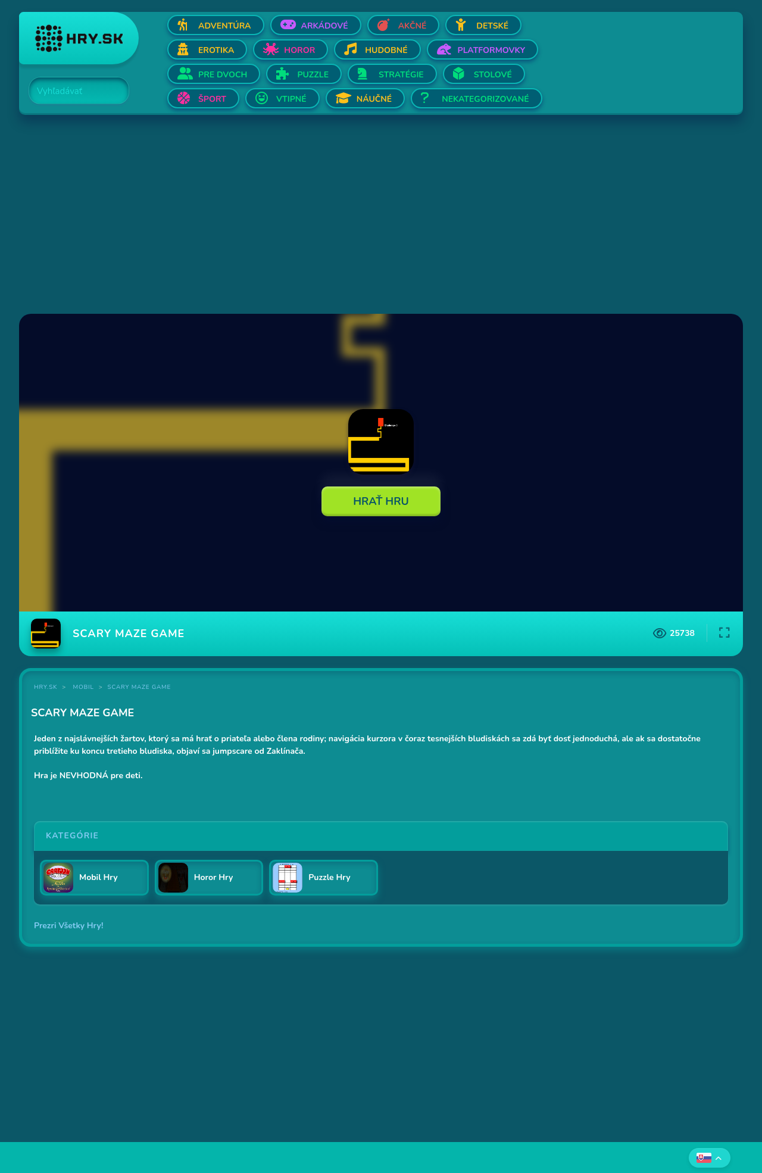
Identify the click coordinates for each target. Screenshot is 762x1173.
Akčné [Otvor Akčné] (412, 26)
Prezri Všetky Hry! (68, 925)
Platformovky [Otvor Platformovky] (492, 50)
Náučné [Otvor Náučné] (374, 99)
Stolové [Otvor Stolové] (493, 74)
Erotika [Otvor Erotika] (216, 50)
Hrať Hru (381, 501)
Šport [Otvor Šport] (212, 99)
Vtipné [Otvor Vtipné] (291, 99)
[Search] (72, 91)
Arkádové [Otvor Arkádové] (324, 26)
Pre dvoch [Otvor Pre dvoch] (222, 74)
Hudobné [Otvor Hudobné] (386, 50)
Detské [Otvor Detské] (492, 26)
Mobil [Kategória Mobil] (83, 687)
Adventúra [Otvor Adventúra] (224, 26)
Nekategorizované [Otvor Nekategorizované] (485, 99)
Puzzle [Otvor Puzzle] (313, 74)
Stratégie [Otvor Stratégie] (401, 74)
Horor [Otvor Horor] (299, 50)
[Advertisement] (376, 215)
